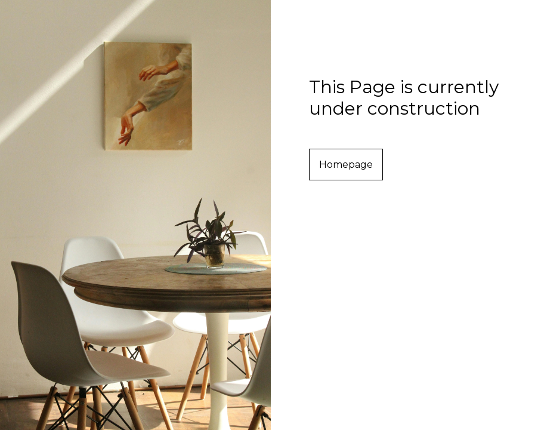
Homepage (346, 164)
